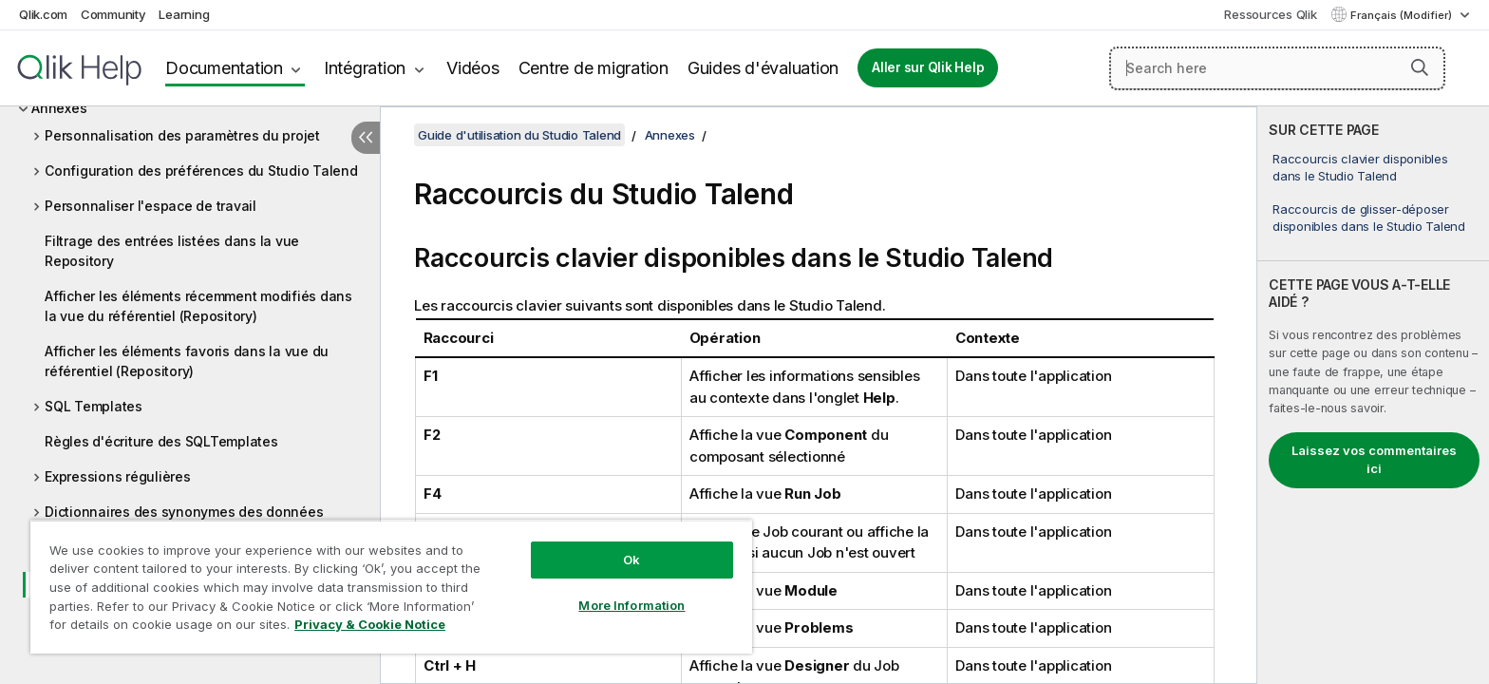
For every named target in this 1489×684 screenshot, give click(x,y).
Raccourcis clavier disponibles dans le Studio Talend (1360, 167)
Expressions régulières (118, 476)
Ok (631, 559)
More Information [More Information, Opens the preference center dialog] (631, 605)
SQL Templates (93, 406)
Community (113, 14)
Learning (184, 14)
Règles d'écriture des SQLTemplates (161, 441)
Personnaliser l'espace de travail (150, 206)
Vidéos (472, 68)
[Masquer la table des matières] (365, 138)
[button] (1419, 67)
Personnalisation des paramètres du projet (182, 135)
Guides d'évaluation (763, 68)
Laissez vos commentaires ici (1374, 460)
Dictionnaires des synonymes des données (184, 512)
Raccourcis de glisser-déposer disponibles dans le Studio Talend (1368, 217)
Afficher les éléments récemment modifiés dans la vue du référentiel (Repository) (198, 306)
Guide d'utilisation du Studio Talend (519, 134)
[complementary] (1373, 395)
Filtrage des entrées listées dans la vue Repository (172, 251)
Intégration (364, 68)
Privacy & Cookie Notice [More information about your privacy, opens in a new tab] (369, 624)
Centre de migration (593, 68)
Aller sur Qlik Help (928, 67)
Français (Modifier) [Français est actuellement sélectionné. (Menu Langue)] (1402, 15)
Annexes (58, 108)
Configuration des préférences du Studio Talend (201, 170)
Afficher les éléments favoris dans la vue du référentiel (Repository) (187, 361)
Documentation (224, 68)
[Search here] (1277, 68)
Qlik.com (43, 14)
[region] (391, 587)
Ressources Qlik (1270, 14)
